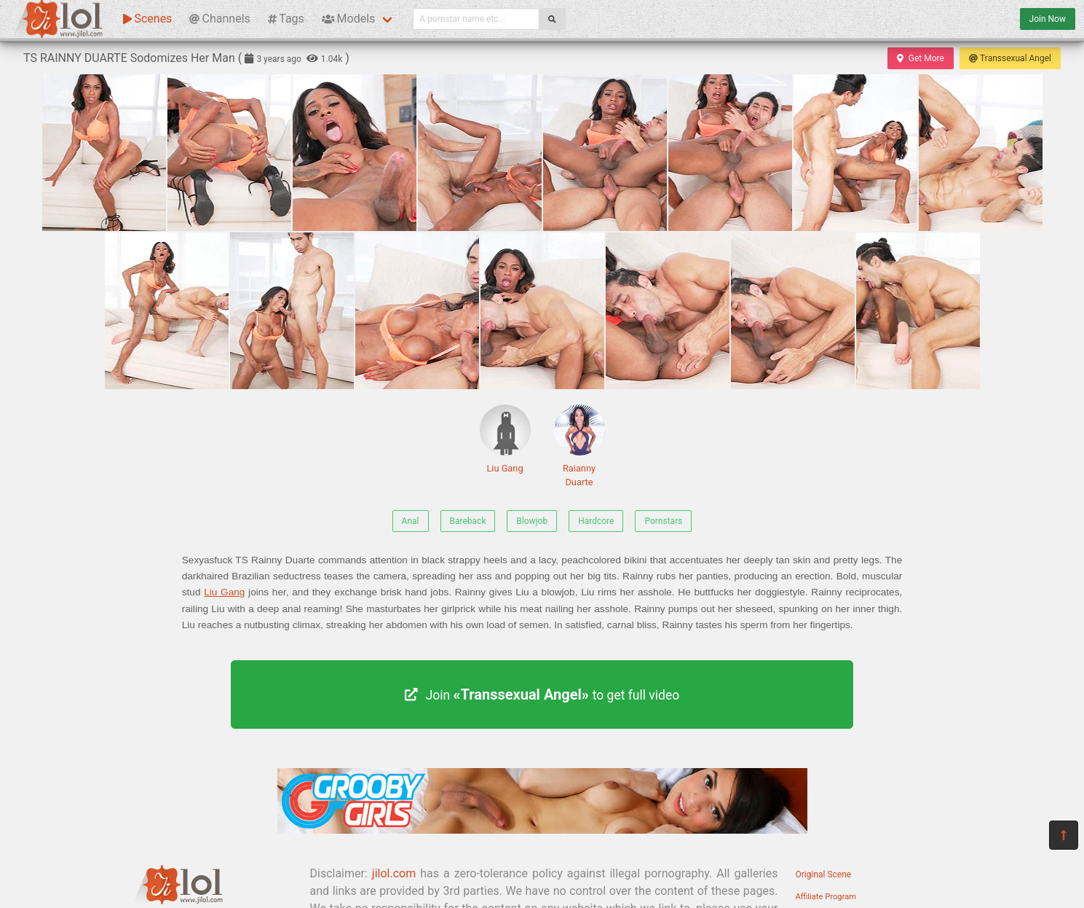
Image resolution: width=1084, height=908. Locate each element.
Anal (410, 521)
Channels (219, 19)
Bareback (468, 521)
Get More (920, 58)
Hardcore (596, 521)
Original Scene (824, 874)
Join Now (1047, 19)
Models (348, 19)
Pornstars (663, 521)
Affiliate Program (826, 896)
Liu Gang (505, 439)
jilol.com (394, 873)
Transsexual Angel (1010, 58)
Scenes (147, 19)
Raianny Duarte (579, 446)
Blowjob (531, 521)
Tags (286, 19)
